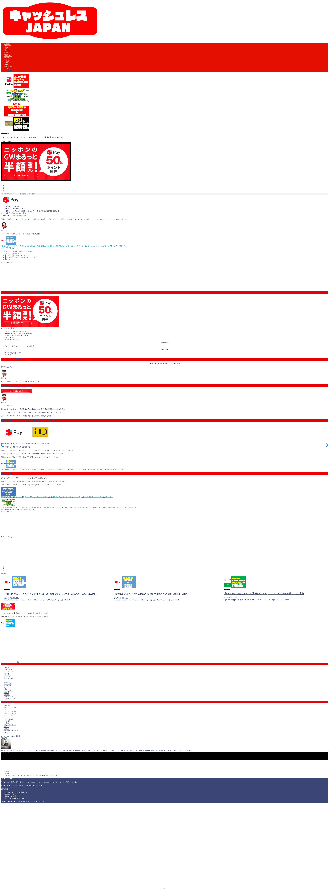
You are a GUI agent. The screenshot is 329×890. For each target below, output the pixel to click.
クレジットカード (9, 68)
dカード (10, 71)
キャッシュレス (6, 509)
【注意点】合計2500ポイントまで (15, 255)
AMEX (10, 70)
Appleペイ (7, 682)
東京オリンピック (10, 698)
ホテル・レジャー (10, 732)
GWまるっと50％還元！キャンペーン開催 (18, 251)
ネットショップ (9, 715)
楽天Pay (6, 49)
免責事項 (19, 801)
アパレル (7, 717)
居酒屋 (6, 729)
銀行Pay (6, 57)
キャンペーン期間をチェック (14, 253)
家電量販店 (8, 705)
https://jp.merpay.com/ (20, 215)
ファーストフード (10, 725)
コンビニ (7, 709)
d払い (6, 52)
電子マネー (7, 63)
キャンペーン (15, 509)
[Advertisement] (56, 276)
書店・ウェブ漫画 (10, 707)
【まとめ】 (8, 259)
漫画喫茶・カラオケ (11, 731)
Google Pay (7, 685)
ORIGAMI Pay (8, 56)
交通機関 (7, 721)
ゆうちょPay (8, 691)
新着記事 (7, 44)
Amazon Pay (8, 684)
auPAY (6, 54)
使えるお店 (7, 45)
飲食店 (6, 723)
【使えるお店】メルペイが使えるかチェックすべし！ (22, 257)
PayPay (6, 47)
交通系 (6, 64)
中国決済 (7, 61)
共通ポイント (8, 66)
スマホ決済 (24, 509)
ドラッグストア (9, 719)
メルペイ (7, 59)
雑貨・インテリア (10, 713)
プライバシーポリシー (8, 801)
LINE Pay (7, 51)
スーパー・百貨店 (10, 711)
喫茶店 (6, 727)
